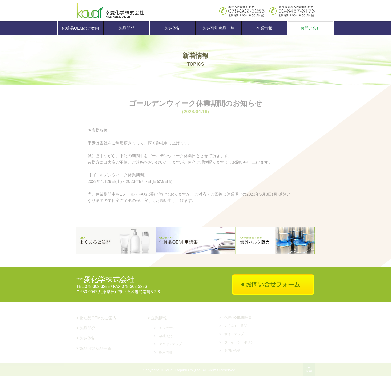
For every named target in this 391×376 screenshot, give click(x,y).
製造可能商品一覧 (218, 28)
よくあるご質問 (235, 326)
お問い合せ (310, 28)
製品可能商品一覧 (93, 348)
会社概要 (165, 336)
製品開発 (126, 28)
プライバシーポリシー (240, 342)
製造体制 (172, 28)
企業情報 (264, 28)
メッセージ (167, 328)
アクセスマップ (170, 344)
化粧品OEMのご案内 (80, 28)
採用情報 (165, 352)
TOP (308, 369)
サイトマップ (234, 334)
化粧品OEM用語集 (238, 317)
